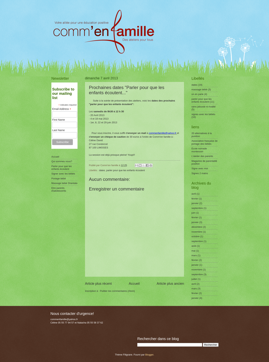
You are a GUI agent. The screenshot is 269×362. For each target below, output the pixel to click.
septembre (197, 208)
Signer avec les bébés (63, 173)
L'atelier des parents (202, 156)
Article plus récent (98, 283)
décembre (196, 227)
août (193, 245)
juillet (194, 279)
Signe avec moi (199, 168)
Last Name (58, 130)
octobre (195, 236)
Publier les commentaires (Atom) (117, 291)
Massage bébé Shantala (64, 183)
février (194, 198)
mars (194, 255)
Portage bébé (58, 178)
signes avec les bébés (203, 114)
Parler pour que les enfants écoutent (61, 167)
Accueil (134, 283)
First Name (58, 119)
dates (102, 170)
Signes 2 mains (199, 173)
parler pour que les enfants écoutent (125, 170)
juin (193, 212)
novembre (196, 231)
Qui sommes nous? (61, 161)
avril (193, 193)
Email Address (61, 109)
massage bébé (199, 89)
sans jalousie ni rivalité (203, 106)
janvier (195, 203)
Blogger (149, 354)
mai (193, 250)
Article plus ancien (170, 283)
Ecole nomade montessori (199, 150)
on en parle (197, 94)
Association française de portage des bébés (204, 142)
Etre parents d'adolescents (58, 189)
